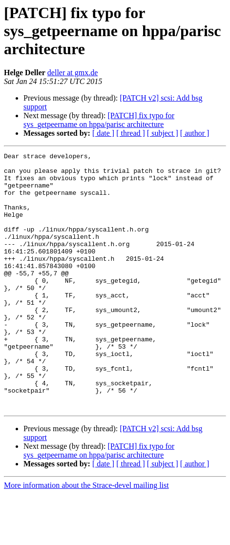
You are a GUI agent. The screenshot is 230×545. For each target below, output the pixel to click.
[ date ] (103, 133)
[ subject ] (162, 133)
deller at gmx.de (72, 72)
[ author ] (194, 133)
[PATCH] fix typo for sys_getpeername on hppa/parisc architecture (98, 119)
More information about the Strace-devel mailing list (86, 536)
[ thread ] (130, 133)
